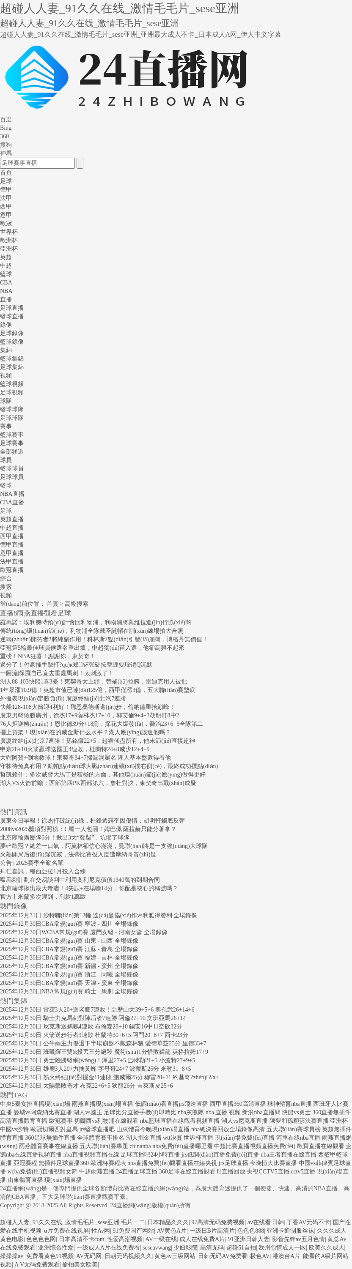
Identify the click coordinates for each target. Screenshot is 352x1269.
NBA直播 (12, 494)
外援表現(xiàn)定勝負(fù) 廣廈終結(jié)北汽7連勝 (63, 698)
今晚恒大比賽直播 (273, 1163)
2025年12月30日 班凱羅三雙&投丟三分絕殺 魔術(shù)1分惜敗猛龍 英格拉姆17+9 (104, 1052)
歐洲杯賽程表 (108, 1163)
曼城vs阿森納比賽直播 (43, 1112)
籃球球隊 (12, 409)
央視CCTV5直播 (268, 1171)
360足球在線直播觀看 (187, 1171)
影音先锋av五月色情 (298, 1239)
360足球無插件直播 (50, 1138)
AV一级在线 (160, 1239)
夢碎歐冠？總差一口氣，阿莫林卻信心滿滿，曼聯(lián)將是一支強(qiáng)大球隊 (104, 846)
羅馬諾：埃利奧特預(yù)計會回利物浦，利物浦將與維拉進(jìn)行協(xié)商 (95, 622)
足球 (6, 181)
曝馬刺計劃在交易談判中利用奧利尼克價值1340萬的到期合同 (80, 880)
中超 (6, 266)
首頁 (6, 173)
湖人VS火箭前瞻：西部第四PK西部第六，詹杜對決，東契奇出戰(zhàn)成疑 (98, 783)
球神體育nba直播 (289, 1104)
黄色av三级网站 (174, 1256)
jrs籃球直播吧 (97, 1129)
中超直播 (12, 528)
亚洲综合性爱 (56, 1247)
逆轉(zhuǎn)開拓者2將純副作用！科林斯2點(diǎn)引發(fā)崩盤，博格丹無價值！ (104, 639)
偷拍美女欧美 (80, 1264)
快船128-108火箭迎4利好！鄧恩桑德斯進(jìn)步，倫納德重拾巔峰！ (87, 707)
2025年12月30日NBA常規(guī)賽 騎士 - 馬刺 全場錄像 (69, 991)
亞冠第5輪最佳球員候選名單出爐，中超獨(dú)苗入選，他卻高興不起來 (92, 648)
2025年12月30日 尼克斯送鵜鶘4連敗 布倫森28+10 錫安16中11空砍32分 (91, 1026)
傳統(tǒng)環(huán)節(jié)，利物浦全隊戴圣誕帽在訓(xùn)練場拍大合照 (91, 631)
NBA (6, 291)
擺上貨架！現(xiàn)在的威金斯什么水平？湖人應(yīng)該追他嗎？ (85, 732)
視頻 (6, 375)
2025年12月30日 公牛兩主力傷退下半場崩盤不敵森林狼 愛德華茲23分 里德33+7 (103, 1043)
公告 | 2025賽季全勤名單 (31, 863)
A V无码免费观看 (37, 1264)
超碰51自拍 (241, 1247)
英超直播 (12, 519)
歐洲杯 (9, 240)
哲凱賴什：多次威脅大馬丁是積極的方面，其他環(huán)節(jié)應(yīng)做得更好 (103, 774)
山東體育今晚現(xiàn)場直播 (153, 1129)
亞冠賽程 (25, 1163)
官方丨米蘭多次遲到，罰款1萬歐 (43, 897)
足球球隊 (12, 418)
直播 (6, 299)
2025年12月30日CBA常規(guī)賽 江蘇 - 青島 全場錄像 (69, 949)
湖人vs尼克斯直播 (244, 1121)
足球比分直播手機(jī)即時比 (140, 1112)
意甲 (6, 215)
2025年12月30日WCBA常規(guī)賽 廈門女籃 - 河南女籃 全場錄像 (84, 932)
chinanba (140, 1146)
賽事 (6, 426)
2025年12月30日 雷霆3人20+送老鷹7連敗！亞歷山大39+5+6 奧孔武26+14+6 (97, 1009)
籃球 (6, 274)
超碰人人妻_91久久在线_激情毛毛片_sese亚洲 (59, 1222)
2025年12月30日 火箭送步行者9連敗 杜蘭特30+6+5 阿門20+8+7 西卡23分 (94, 1035)
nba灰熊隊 (191, 1112)
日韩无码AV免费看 (222, 1256)
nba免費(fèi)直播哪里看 (182, 1146)
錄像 (6, 325)
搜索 (6, 587)
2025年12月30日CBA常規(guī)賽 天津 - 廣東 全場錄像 (69, 983)
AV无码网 (89, 1256)
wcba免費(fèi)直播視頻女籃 (43, 1171)
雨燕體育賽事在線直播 (48, 1146)
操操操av (11, 1256)
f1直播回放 (231, 1171)
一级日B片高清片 (212, 1231)
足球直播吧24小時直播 (150, 1154)
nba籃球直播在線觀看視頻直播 (180, 1121)
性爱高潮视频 (125, 1239)
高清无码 (212, 1247)
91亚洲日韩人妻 (249, 1239)
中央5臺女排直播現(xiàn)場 (35, 1104)
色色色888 (250, 1231)
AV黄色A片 (172, 1231)
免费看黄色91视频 (50, 1256)
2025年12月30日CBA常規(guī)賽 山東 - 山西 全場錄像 (69, 941)
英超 (6, 257)
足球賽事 (12, 443)
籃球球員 (12, 468)
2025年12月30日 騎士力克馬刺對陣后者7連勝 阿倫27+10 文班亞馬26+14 (93, 1018)
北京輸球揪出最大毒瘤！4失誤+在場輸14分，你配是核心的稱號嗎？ (89, 888)
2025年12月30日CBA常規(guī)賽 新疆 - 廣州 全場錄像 (69, 966)
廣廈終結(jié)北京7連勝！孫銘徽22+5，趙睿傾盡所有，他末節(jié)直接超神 (97, 741)
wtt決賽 (172, 1138)
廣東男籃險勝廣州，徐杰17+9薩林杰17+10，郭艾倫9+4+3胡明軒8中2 (89, 715)
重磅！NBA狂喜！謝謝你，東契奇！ (48, 656)
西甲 (6, 206)
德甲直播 (12, 545)
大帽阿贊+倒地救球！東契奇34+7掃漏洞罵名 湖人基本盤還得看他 (85, 758)
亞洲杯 (9, 249)
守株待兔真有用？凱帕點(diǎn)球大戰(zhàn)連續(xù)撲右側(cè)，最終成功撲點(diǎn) (109, 766)
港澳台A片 (286, 1256)
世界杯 (9, 232)
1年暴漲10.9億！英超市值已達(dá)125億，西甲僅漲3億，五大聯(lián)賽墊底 (97, 690)
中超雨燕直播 (97, 1171)
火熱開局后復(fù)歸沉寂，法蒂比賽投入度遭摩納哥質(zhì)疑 (78, 854)
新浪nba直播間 (261, 1112)
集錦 (6, 350)
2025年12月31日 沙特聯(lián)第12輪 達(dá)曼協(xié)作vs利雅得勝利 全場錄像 (98, 915)
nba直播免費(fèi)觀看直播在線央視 (172, 1163)
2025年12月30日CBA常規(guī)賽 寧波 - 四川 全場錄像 (69, 924)
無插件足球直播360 (63, 1163)
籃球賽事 (12, 435)
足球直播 (12, 308)
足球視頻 (12, 392)
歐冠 (6, 223)
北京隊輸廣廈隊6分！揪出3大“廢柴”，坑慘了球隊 (64, 837)
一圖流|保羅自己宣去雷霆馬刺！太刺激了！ (57, 673)
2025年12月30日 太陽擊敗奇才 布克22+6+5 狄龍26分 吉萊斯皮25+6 (86, 1086)
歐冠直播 (12, 570)
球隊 (6, 401)
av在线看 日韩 (266, 1222)
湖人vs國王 (87, 1112)
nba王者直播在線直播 (288, 1154)
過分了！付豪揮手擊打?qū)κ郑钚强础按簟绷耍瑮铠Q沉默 (76, 665)
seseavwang (157, 1247)
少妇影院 (185, 1247)
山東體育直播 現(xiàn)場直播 (45, 1180)
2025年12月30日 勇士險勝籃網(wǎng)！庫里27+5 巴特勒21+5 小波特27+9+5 (97, 1060)
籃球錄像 (12, 342)
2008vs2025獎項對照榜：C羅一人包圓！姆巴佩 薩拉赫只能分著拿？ (88, 829)
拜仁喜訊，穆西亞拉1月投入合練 (43, 871)
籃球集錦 (12, 359)
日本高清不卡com (81, 1239)
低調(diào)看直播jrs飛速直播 (171, 1104)
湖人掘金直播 (144, 1138)
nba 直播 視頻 (223, 1112)
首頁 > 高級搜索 (67, 604)
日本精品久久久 (168, 1222)
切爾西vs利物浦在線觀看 (106, 1121)
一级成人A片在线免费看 (108, 1247)
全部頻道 (12, 452)
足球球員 (12, 477)
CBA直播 (12, 502)
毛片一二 (133, 1222)
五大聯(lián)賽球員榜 (294, 1129)
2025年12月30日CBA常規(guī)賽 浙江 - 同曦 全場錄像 (69, 974)
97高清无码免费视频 (218, 1222)
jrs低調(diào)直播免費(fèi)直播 (220, 1154)
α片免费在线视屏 (66, 1231)
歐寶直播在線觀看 (320, 1146)
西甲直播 (12, 536)
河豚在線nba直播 (298, 1138)
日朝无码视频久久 (128, 1256)
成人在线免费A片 (202, 1239)
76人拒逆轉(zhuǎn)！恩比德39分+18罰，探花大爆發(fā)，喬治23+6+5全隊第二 (101, 724)
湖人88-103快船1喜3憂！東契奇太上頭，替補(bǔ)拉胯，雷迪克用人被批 (93, 681)
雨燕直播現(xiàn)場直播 (102, 1104)
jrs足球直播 (233, 1163)
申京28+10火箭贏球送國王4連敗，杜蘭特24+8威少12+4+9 (75, 749)
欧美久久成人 (326, 1247)
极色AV (260, 1256)
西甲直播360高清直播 (238, 1104)
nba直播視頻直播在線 (91, 1154)
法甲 (6, 198)
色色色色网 (41, 1239)
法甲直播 (12, 561)
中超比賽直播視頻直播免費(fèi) (254, 1146)
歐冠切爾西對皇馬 (54, 1129)
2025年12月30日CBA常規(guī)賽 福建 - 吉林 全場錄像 (69, 957)
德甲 (6, 189)
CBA (6, 282)
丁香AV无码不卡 (308, 1222)
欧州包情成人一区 (282, 1247)
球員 (6, 460)
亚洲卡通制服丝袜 (290, 1231)
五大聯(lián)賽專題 (104, 1146)
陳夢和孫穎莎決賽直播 (299, 1121)
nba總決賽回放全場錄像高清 (228, 1129)
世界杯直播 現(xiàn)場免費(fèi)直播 (229, 1138)
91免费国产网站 (133, 1231)
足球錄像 (12, 333)
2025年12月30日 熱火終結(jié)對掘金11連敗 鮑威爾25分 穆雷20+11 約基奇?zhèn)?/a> (109, 1077)
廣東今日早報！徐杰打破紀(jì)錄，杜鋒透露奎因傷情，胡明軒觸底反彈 (92, 821)
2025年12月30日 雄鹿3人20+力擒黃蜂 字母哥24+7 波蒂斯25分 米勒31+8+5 (95, 1069)
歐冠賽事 (61, 1121)
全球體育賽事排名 (100, 1138)
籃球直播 (12, 316)
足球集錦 (12, 367)
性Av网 (100, 1231)
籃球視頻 (12, 384)
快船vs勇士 (296, 1112)
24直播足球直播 (136, 1171)
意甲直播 (12, 553)
